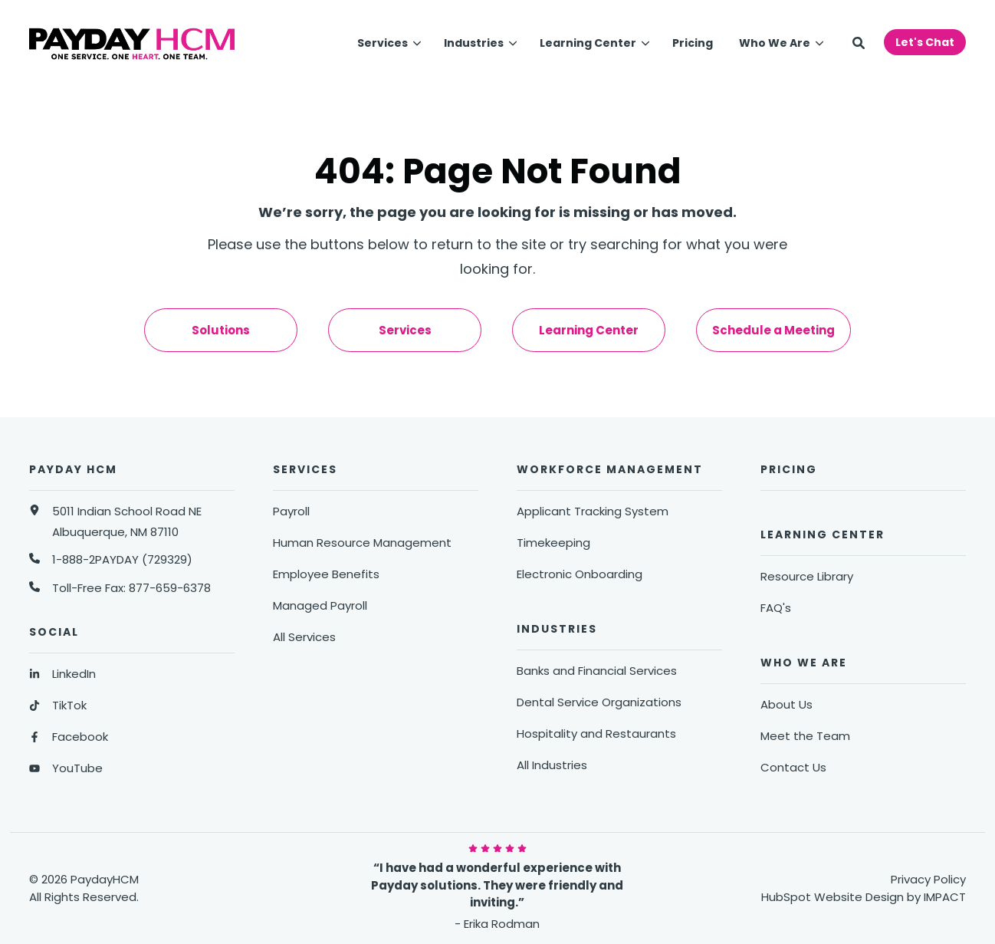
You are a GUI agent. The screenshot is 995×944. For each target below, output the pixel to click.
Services (382, 43)
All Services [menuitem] (304, 637)
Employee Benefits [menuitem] (326, 574)
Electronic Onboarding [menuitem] (579, 574)
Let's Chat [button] (924, 42)
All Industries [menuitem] (552, 765)
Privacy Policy (928, 879)
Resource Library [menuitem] (806, 576)
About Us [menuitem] (786, 704)
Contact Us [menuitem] (793, 767)
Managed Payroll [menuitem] (320, 605)
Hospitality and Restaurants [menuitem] (596, 733)
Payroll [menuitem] (291, 511)
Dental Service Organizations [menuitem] (599, 702)
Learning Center (588, 43)
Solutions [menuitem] (221, 330)
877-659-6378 (170, 588)
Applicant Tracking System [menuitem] (592, 511)
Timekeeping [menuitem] (553, 542)
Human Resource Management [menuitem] (362, 542)
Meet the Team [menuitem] (805, 736)
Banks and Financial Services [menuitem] (597, 671)
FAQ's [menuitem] (775, 608)
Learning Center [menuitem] (589, 330)
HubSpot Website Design (832, 897)
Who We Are (774, 43)
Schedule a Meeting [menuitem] (773, 330)
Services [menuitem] (405, 330)
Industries (474, 43)
